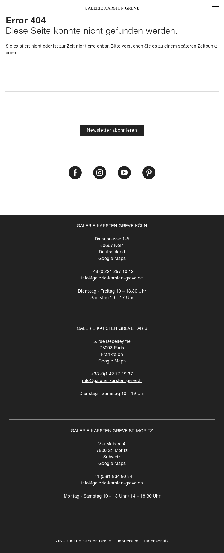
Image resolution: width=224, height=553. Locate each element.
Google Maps (112, 259)
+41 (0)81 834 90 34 (112, 477)
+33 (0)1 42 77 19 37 (112, 374)
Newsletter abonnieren (112, 131)
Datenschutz (156, 541)
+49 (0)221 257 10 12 (112, 272)
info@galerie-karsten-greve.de (112, 278)
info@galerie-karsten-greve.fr (112, 381)
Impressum (127, 541)
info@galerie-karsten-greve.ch (112, 483)
